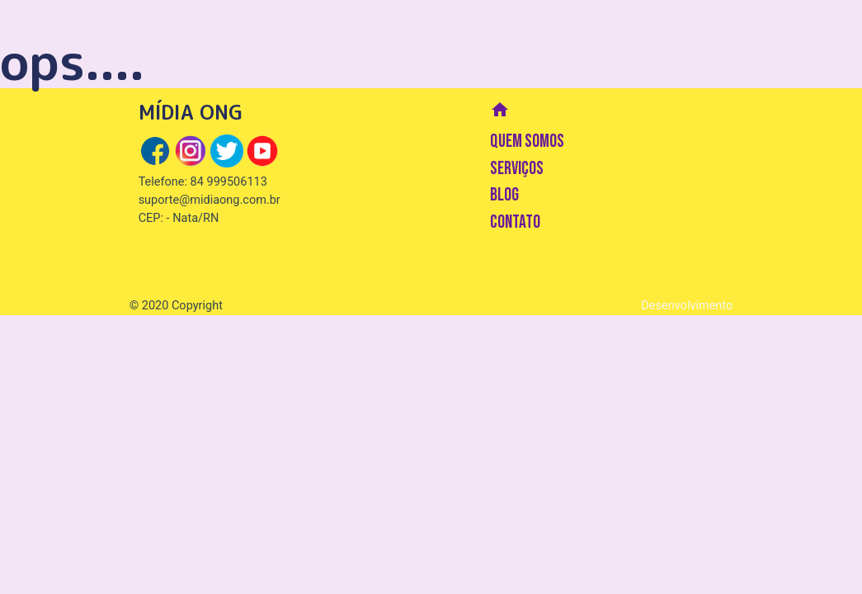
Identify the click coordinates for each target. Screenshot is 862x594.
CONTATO (515, 222)
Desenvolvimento (686, 306)
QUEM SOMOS (527, 141)
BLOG (504, 195)
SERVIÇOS (517, 169)
